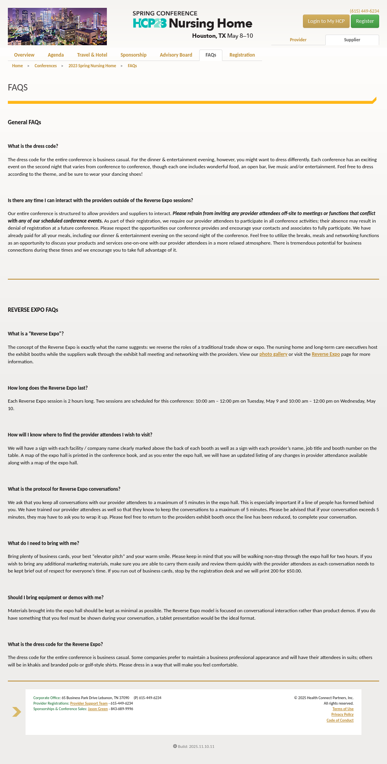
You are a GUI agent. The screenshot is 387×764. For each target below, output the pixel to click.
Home (17, 65)
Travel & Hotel (92, 55)
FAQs (210, 55)
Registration (242, 55)
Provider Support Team (89, 703)
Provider (298, 39)
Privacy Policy (343, 714)
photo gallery (273, 354)
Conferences (46, 65)
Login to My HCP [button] (326, 21)
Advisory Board (176, 55)
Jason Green (98, 708)
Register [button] (365, 21)
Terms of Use (343, 708)
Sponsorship (134, 55)
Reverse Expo (326, 354)
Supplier (352, 39)
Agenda (56, 55)
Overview (24, 55)
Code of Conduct (340, 720)
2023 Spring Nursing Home (92, 65)
